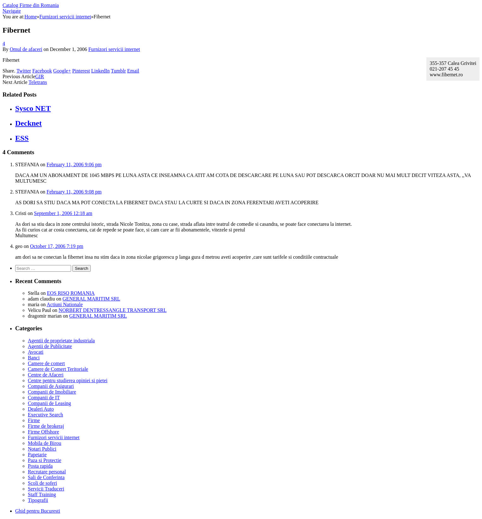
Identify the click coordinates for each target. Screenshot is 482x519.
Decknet (28, 123)
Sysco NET (33, 108)
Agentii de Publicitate (50, 346)
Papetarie (37, 454)
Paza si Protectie (44, 460)
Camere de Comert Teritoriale (58, 369)
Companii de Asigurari (51, 386)
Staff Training (42, 494)
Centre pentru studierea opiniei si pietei (67, 380)
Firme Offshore (43, 431)
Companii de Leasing (49, 403)
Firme (34, 420)
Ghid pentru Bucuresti (37, 511)
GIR (39, 76)
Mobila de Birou (44, 443)
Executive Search (45, 414)
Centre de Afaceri (46, 374)
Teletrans (37, 82)
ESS (22, 138)
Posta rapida (40, 466)
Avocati (35, 352)
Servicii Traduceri (46, 488)
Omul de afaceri (26, 49)
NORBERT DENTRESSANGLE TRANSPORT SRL (112, 310)
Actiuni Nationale (65, 304)
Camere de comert (46, 363)
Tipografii (38, 500)
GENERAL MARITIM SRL (91, 298)
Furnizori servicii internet (114, 49)
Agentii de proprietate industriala (61, 340)
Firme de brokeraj (46, 426)
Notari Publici (42, 449)
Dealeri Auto (41, 409)
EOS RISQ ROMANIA (71, 293)
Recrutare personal (47, 471)
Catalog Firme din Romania (31, 5)
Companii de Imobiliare (52, 392)
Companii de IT (44, 397)
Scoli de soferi (42, 483)
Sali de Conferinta (46, 477)
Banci (34, 357)
